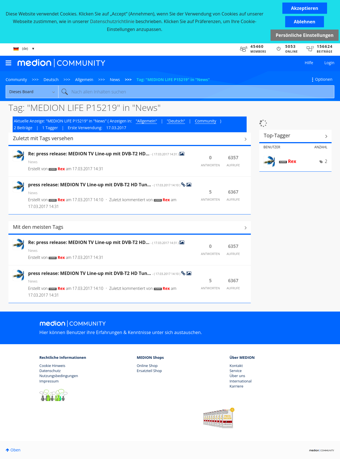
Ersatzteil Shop (149, 370)
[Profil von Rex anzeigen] (61, 168)
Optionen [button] (323, 79)
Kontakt (236, 365)
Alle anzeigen (129, 139)
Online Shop (147, 365)
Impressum (49, 381)
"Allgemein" (146, 121)
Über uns (237, 375)
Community (16, 79)
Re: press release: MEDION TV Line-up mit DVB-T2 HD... (103, 154)
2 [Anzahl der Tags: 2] (326, 161)
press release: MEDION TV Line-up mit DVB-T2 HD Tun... (104, 185)
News (115, 79)
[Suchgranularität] (32, 91)
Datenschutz (50, 370)
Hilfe (309, 62)
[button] (304, 8)
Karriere (236, 386)
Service (235, 370)
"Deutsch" (176, 121)
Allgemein (84, 79)
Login (329, 62)
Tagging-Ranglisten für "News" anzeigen (295, 136)
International (240, 381)
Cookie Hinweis (52, 365)
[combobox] (196, 91)
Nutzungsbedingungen (58, 375)
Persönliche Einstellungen (305, 35)
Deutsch (51, 79)
